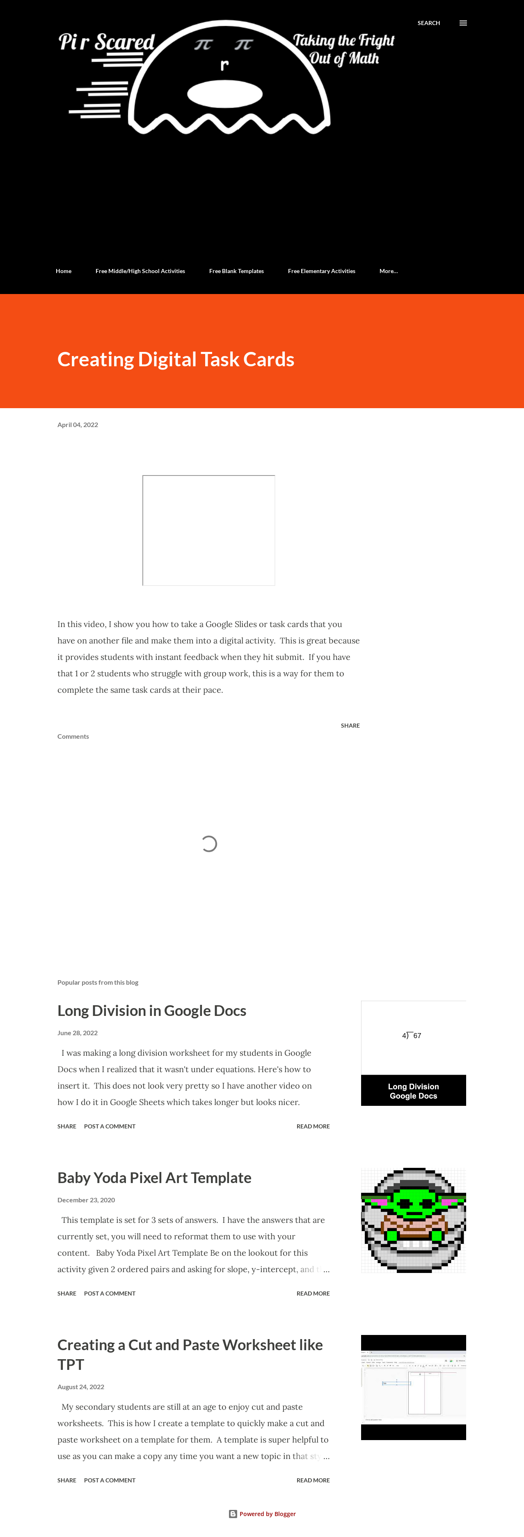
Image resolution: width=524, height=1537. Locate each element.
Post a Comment (109, 1126)
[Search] (429, 23)
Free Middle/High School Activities (140, 270)
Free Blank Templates (236, 270)
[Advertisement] (262, 199)
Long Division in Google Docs (152, 1010)
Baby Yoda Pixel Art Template (154, 1177)
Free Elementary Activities (321, 270)
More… (389, 270)
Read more (313, 1126)
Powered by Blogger (262, 1514)
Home (63, 270)
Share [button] (350, 725)
